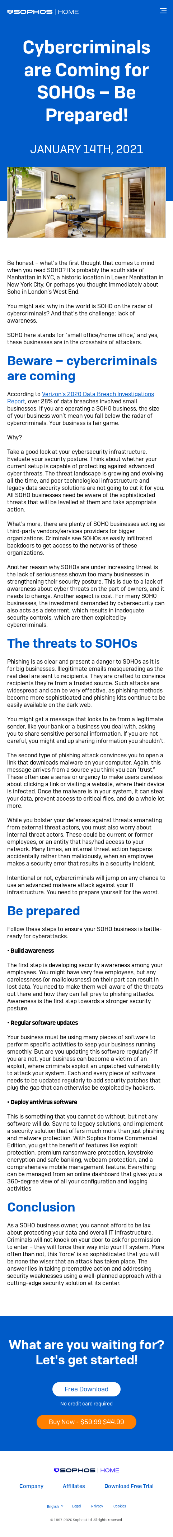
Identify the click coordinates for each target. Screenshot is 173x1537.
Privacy (97, 1506)
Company (31, 1486)
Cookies (119, 1506)
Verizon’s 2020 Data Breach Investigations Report (80, 397)
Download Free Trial (129, 1486)
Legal (76, 1506)
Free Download (86, 1389)
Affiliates (74, 1486)
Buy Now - (86, 1422)
